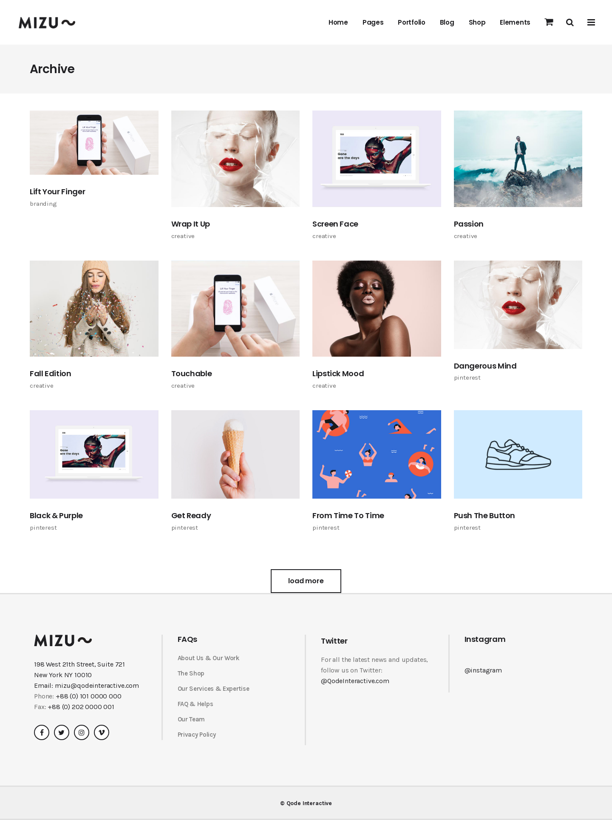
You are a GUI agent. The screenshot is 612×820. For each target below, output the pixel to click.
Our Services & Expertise (213, 688)
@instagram (483, 670)
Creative (183, 236)
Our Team (191, 719)
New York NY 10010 (63, 675)
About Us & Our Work (209, 658)
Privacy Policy (197, 734)
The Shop (191, 673)
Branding (43, 203)
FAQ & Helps (195, 704)
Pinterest (467, 377)
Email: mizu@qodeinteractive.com (86, 685)
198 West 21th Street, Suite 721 (79, 664)
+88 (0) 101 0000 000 (89, 696)
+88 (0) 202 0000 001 (81, 707)
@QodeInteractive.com (355, 681)
